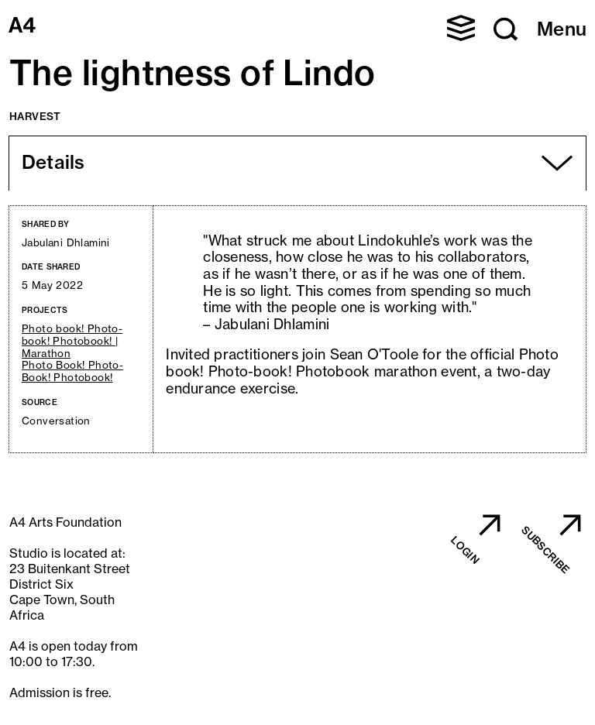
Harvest (35, 116)
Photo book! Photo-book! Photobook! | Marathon (72, 341)
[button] (461, 27)
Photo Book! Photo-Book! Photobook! (72, 371)
